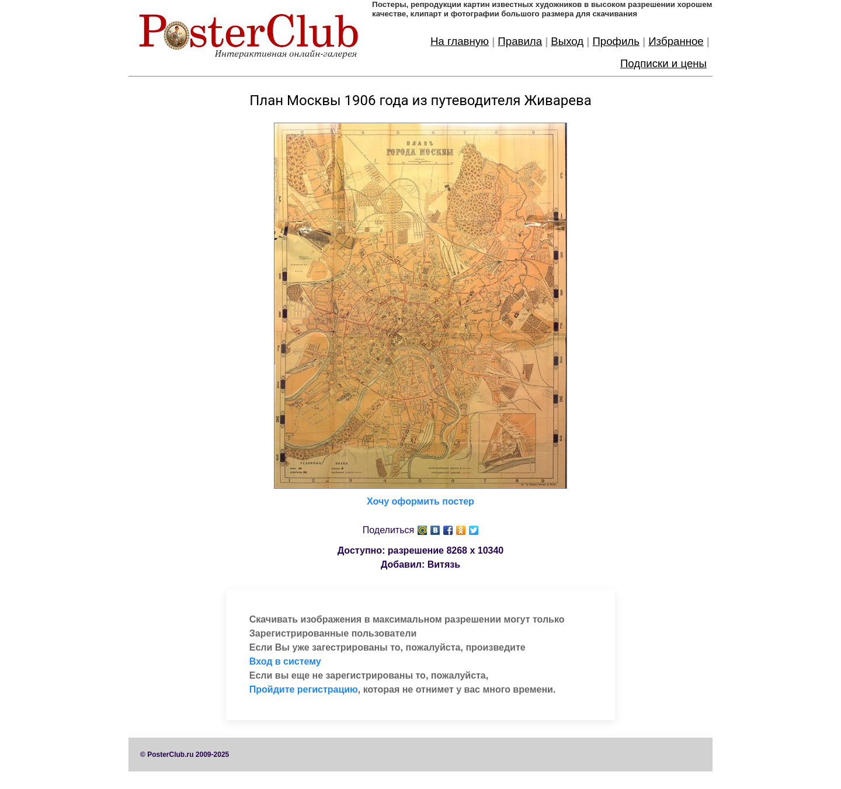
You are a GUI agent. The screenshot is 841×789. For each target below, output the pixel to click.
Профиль (616, 41)
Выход (567, 41)
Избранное (676, 41)
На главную (459, 41)
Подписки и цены (663, 63)
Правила (520, 41)
